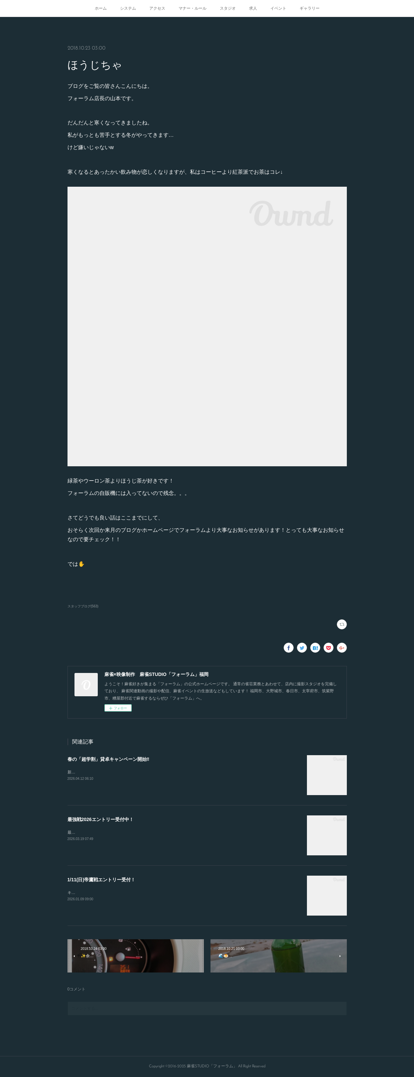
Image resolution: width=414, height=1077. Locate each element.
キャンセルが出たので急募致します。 (101, 892)
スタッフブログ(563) (83, 606)
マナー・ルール (193, 8)
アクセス (157, 8)
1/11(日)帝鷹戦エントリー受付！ (102, 879)
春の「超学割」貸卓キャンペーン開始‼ (108, 759)
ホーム (101, 8)
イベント (278, 8)
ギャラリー (310, 8)
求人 (253, 8)
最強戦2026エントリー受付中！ (101, 819)
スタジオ (228, 8)
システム (128, 8)
